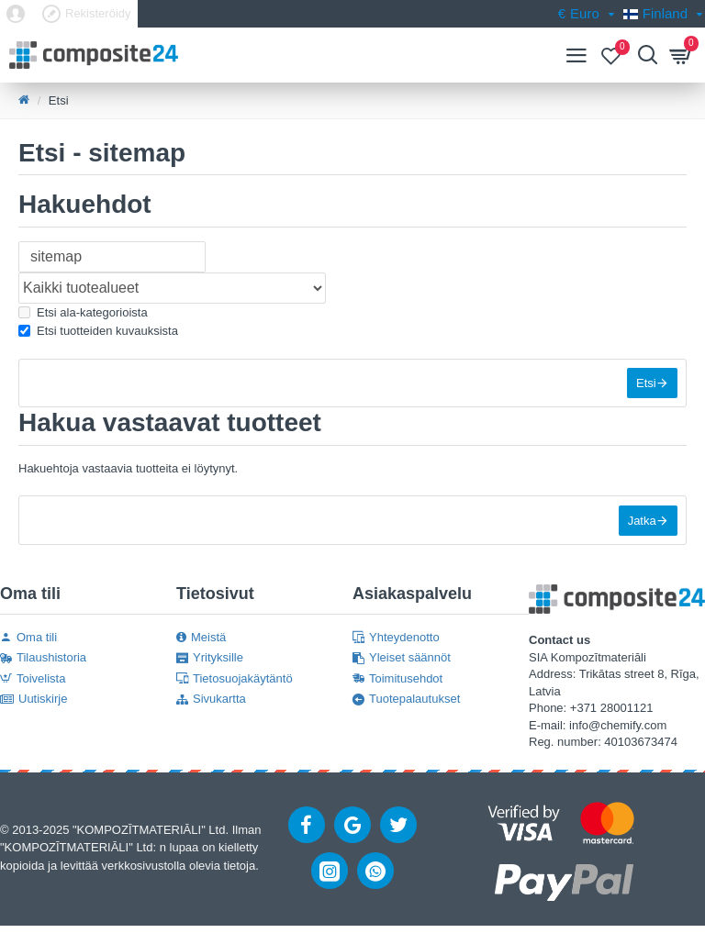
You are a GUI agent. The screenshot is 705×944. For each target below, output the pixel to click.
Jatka (641, 522)
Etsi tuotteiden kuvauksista (98, 331)
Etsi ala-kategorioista (83, 312)
